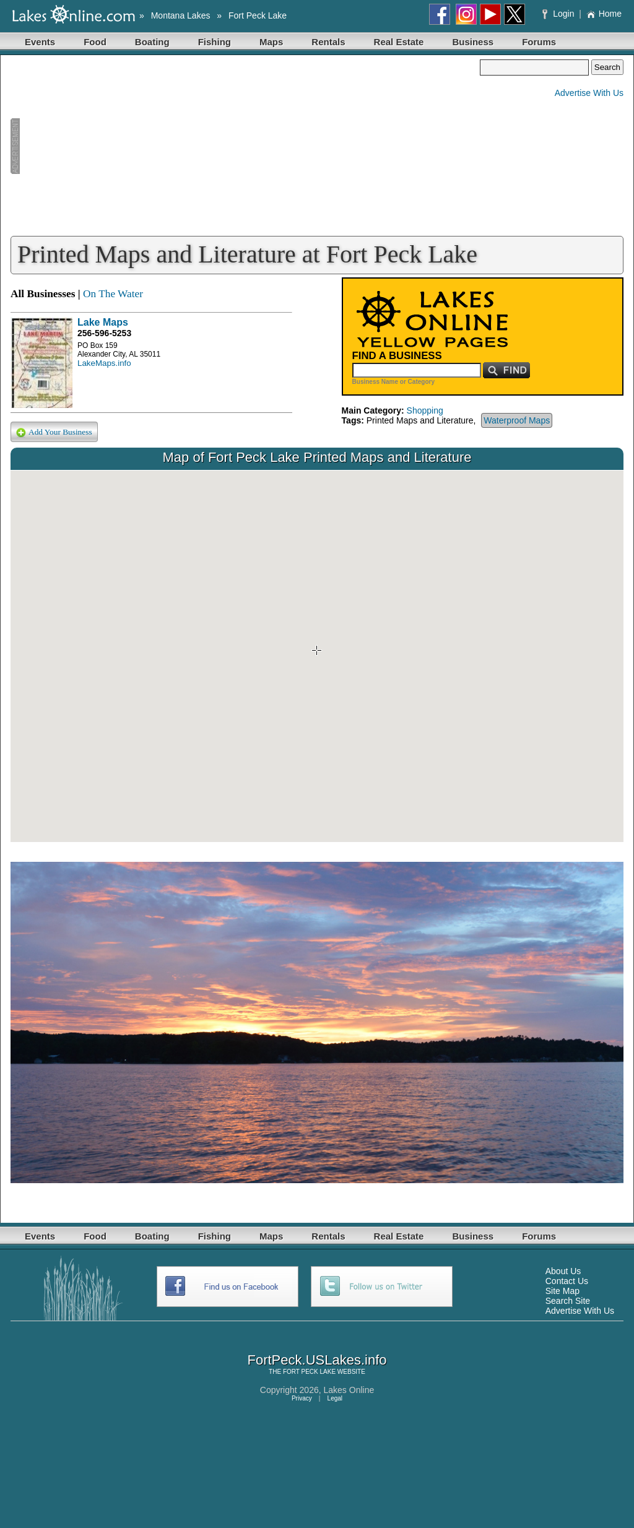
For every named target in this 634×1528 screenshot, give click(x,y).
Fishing (214, 42)
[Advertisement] (245, 146)
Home (604, 14)
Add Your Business (54, 432)
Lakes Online (349, 1390)
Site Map (562, 1291)
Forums (539, 42)
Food (95, 42)
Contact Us (566, 1281)
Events (40, 42)
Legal (335, 1398)
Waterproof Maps (517, 420)
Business (472, 42)
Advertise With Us (589, 93)
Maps (271, 42)
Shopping (425, 410)
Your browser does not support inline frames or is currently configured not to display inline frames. (317, 656)
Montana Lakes (181, 15)
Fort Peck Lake (257, 15)
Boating (152, 42)
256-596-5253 (104, 333)
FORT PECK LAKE (309, 1371)
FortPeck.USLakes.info (317, 1360)
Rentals (328, 42)
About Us (563, 1271)
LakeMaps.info (104, 363)
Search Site (567, 1301)
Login (559, 14)
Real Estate (399, 42)
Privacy (302, 1398)
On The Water (113, 294)
